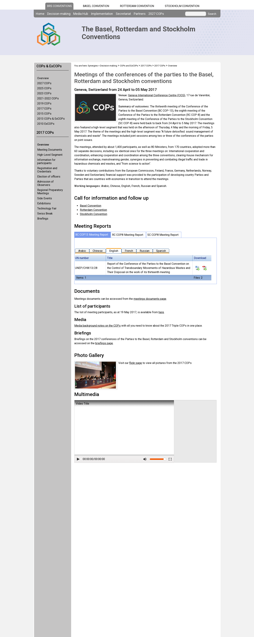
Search (212, 14)
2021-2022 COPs (48, 98)
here (161, 312)
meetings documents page (150, 298)
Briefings (42, 218)
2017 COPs (44, 108)
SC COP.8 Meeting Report (162, 234)
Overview (43, 78)
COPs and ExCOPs (129, 65)
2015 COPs (44, 113)
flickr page (135, 363)
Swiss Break (45, 213)
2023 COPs (44, 93)
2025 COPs (44, 88)
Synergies (93, 65)
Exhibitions (44, 203)
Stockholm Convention (182, 6)
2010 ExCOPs (45, 123)
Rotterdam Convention (137, 6)
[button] (78, 459)
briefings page (104, 343)
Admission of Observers (45, 183)
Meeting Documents (49, 149)
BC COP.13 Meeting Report (91, 234)
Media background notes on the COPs (97, 325)
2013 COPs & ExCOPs (51, 118)
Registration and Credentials (47, 170)
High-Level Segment (49, 154)
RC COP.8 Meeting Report (127, 234)
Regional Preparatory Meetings (50, 191)
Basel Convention (96, 6)
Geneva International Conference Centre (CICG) (156, 95)
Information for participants (46, 161)
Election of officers (48, 176)
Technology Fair (46, 208)
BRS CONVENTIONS (59, 6)
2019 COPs (44, 103)
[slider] (164, 459)
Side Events (44, 198)
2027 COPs (44, 83)
